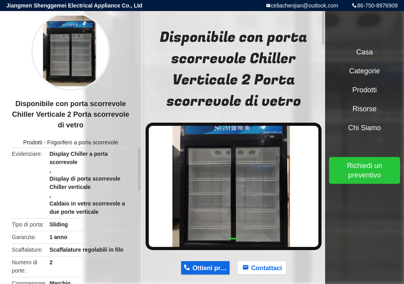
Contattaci (266, 268)
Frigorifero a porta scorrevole (82, 142)
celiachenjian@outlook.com (305, 5)
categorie (364, 71)
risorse (364, 109)
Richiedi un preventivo (364, 170)
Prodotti (32, 142)
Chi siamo (364, 128)
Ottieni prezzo (211, 268)
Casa (364, 52)
